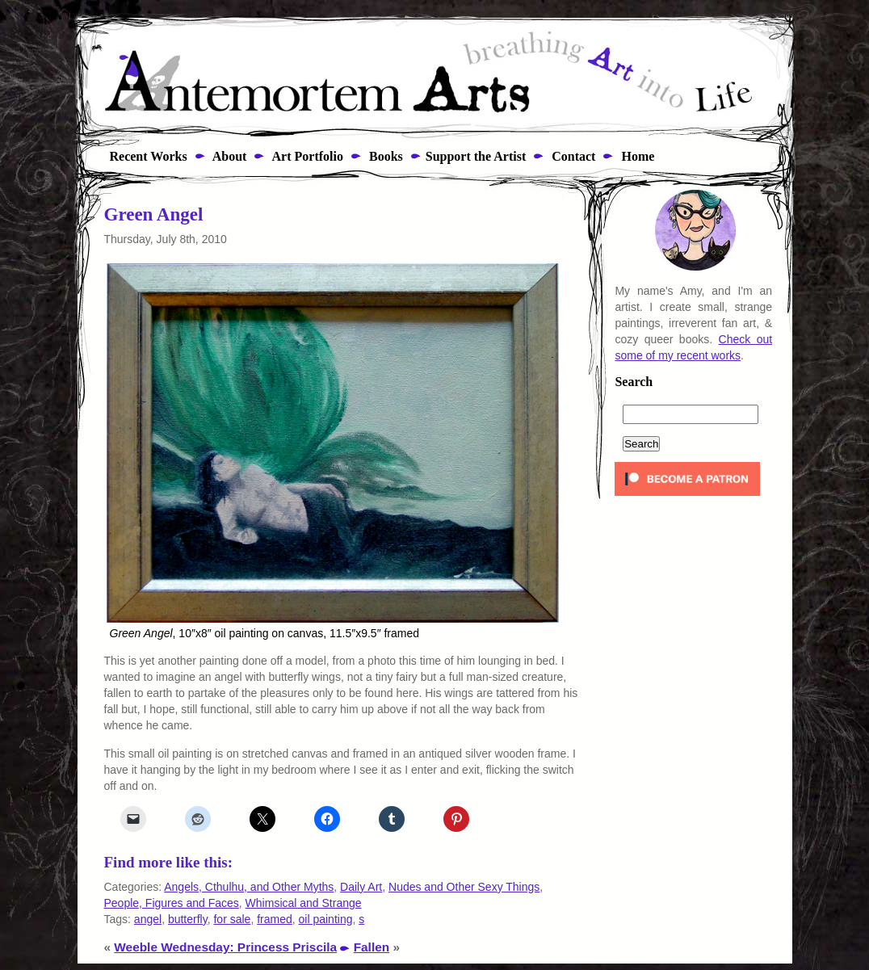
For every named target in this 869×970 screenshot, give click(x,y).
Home (636, 156)
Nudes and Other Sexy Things (463, 886)
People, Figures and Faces (171, 903)
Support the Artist (476, 156)
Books (384, 156)
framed (274, 919)
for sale (231, 919)
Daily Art (361, 886)
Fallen (371, 947)
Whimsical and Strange (304, 903)
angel (148, 919)
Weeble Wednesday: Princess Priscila (225, 947)
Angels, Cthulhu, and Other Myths (249, 886)
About (228, 156)
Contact (571, 156)
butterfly (188, 919)
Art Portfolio (306, 156)
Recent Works (143, 156)
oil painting (326, 919)
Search (634, 382)
